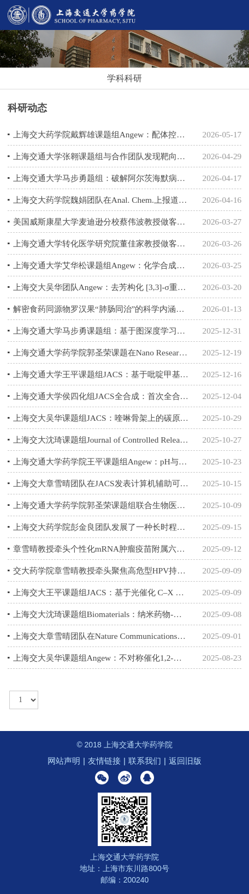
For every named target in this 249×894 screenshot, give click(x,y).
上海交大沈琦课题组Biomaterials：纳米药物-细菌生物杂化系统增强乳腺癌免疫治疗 (101, 614)
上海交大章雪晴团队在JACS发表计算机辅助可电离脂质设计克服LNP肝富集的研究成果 (101, 483)
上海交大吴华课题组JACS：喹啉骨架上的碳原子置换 (101, 417)
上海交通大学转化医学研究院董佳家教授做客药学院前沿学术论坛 (101, 243)
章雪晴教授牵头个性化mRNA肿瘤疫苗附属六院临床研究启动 (101, 548)
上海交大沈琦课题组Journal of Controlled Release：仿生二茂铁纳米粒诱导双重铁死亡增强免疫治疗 (101, 439)
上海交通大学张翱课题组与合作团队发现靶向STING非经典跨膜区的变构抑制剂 (101, 156)
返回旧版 (185, 760)
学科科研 (124, 78)
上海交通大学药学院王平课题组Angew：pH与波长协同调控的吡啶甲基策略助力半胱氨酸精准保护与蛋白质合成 (101, 461)
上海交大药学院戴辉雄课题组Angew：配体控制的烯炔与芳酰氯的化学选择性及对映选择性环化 (101, 134)
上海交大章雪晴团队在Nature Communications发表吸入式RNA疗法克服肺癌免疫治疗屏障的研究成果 (101, 636)
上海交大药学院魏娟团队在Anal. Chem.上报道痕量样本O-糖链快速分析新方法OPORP (101, 199)
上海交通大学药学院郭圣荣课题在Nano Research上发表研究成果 (101, 352)
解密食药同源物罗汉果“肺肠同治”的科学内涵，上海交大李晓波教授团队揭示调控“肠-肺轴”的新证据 (101, 308)
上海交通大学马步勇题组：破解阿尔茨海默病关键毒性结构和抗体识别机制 (101, 178)
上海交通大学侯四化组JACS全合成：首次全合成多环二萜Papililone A (101, 396)
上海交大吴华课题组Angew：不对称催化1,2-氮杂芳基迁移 (101, 657)
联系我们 (144, 760)
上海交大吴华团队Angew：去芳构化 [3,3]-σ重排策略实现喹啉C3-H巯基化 (101, 287)
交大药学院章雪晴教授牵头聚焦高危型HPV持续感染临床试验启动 (101, 570)
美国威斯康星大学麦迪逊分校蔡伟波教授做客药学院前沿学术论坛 (101, 221)
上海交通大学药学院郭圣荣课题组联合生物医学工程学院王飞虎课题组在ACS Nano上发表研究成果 (101, 505)
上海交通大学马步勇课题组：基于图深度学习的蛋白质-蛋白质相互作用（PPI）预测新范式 (101, 330)
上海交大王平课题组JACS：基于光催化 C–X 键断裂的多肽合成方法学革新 (101, 592)
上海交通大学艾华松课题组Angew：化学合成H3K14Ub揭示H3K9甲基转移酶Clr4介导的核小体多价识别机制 (101, 265)
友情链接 (104, 760)
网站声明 (64, 760)
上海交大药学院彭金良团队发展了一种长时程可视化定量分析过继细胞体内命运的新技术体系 (101, 526)
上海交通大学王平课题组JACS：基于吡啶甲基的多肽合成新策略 (101, 374)
